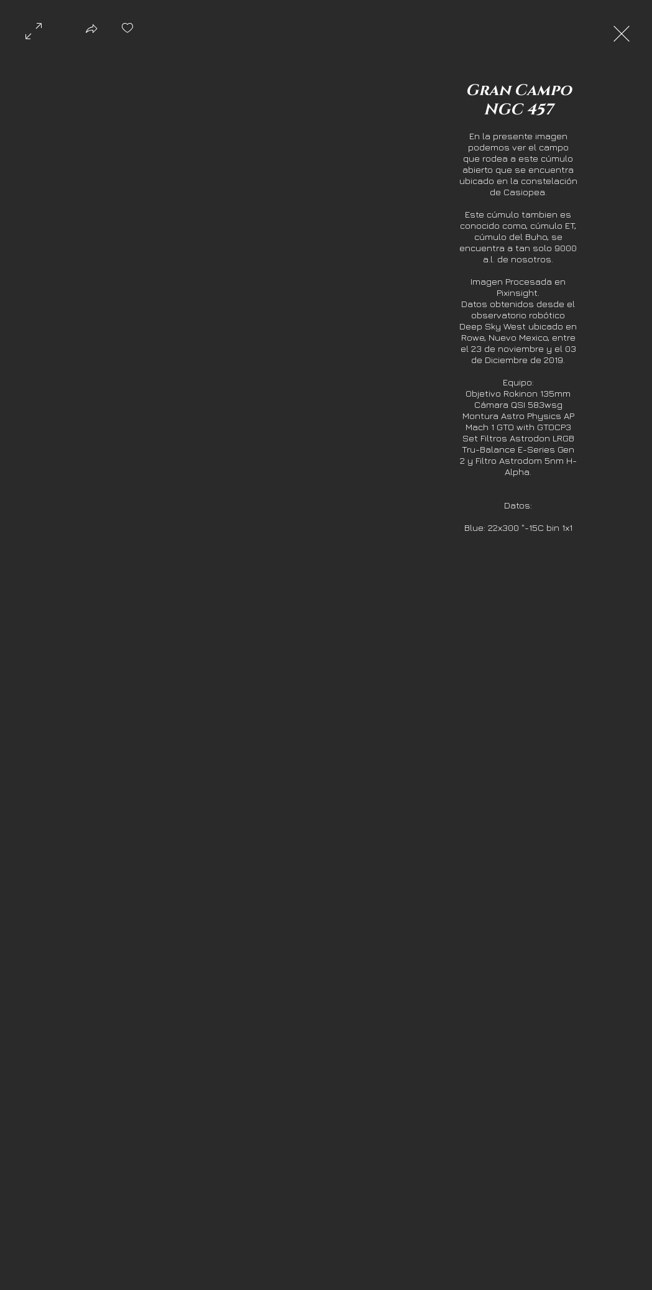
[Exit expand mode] (621, 32)
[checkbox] (127, 32)
